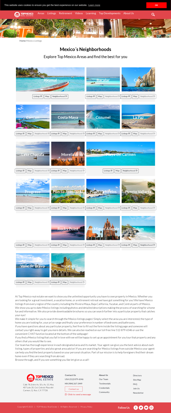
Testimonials (105, 383)
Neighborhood (59, 96)
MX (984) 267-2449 (73, 383)
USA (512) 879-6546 (74, 379)
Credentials (104, 388)
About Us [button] (129, 13)
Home (22, 40)
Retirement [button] (66, 13)
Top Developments (109, 13)
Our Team (103, 379)
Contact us (74, 389)
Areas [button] (42, 13)
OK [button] (156, 5)
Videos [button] (79, 13)
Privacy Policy (86, 406)
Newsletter (138, 393)
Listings (38, 96)
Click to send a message (78, 394)
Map (47, 96)
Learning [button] (91, 13)
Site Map (137, 380)
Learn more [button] (94, 5)
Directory (137, 375)
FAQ (135, 384)
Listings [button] (52, 13)
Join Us (136, 388)
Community (104, 392)
